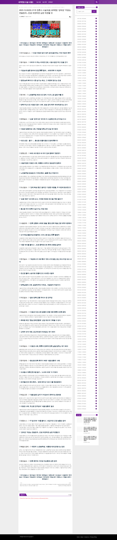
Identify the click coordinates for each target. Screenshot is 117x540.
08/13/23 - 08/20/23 (87, 390)
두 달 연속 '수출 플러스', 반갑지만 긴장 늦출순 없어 (48, 421)
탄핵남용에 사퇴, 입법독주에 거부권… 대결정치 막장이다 (40, 285)
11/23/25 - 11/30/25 (87, 83)
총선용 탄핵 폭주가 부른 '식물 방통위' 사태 (45, 361)
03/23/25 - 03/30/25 (87, 173)
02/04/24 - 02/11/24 (87, 326)
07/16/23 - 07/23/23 (87, 401)
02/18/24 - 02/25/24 (87, 321)
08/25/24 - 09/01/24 (87, 251)
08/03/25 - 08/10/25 (87, 124)
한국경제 (46, 45)
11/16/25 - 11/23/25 (87, 85)
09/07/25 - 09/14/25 (87, 111)
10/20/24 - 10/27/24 (87, 230)
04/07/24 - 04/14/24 (87, 302)
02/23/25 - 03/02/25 (87, 184)
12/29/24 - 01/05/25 (87, 204)
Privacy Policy (93, 537)
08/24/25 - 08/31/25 (87, 116)
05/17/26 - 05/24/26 (87, 18)
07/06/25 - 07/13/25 (87, 135)
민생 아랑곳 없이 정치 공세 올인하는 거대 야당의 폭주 (52, 53)
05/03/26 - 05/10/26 (87, 23)
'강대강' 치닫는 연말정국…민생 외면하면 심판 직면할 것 (40, 432)
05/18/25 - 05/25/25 (87, 153)
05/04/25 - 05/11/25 (87, 158)
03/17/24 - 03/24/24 (87, 310)
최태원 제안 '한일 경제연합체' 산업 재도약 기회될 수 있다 (41, 320)
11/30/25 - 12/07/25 (87, 80)
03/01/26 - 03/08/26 (87, 47)
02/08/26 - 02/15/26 (87, 54)
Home (78, 537)
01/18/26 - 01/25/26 (87, 62)
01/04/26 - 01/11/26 (87, 67)
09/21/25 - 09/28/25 (87, 106)
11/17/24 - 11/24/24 (87, 220)
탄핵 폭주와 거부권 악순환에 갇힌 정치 (43, 461)
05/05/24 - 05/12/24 (87, 292)
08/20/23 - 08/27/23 (87, 388)
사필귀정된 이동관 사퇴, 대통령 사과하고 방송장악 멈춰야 (41, 163)
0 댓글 (69, 494)
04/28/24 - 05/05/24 (87, 295)
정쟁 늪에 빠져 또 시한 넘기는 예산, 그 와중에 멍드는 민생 (41, 80)
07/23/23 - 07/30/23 (87, 398)
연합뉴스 (59, 45)
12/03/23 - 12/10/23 (87, 349)
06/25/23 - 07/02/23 (87, 408)
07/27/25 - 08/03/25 (87, 127)
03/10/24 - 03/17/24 (87, 313)
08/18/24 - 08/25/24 (87, 253)
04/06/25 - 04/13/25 (87, 168)
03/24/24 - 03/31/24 (87, 308)
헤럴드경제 (67, 45)
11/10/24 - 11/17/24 (87, 222)
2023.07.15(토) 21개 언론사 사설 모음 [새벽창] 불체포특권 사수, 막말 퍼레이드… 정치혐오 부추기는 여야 (90, 420)
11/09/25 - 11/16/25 (87, 88)
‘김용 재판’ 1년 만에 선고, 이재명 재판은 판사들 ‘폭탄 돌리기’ (42, 199)
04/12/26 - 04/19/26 (87, 31)
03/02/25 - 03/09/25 (87, 181)
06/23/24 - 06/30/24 (87, 274)
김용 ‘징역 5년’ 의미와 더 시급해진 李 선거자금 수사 (48, 119)
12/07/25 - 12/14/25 (87, 78)
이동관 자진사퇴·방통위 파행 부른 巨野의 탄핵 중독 (48, 312)
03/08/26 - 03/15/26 (87, 44)
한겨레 (39, 43)
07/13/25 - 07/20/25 (87, 132)
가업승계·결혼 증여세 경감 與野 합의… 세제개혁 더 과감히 (41, 70)
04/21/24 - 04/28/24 (87, 297)
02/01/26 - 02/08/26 (87, 57)
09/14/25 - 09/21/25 (87, 109)
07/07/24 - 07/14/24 (87, 269)
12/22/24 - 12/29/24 (87, 207)
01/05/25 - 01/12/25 (87, 202)
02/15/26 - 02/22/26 (87, 52)
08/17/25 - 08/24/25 (87, 119)
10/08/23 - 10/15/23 (87, 370)
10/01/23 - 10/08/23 (87, 372)
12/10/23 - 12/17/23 (87, 346)
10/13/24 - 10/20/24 (87, 233)
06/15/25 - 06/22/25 (87, 142)
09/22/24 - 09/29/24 (87, 240)
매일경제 (32, 45)
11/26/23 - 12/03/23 (87, 352)
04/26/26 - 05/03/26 (87, 26)
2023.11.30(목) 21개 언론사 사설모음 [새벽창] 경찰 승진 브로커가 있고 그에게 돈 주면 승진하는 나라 (90, 429)
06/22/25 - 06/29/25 (87, 140)
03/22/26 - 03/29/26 (87, 39)
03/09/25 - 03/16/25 (87, 178)
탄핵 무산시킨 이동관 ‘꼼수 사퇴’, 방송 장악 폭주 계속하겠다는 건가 (44, 105)
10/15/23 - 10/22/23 (87, 367)
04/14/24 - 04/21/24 (87, 300)
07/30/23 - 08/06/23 (87, 396)
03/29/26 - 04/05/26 (87, 36)
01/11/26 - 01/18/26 (87, 65)
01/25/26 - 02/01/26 (87, 60)
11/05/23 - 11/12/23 (87, 359)
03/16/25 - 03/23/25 (87, 176)
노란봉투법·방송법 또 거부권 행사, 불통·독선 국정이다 (39, 173)
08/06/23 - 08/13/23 (87, 393)
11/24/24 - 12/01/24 (87, 217)
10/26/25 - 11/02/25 (87, 93)
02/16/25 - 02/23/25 (87, 186)
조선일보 (58, 43)
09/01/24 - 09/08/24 (87, 248)
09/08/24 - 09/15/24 (87, 246)
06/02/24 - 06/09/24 (87, 282)
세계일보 (39, 45)
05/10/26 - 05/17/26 (87, 21)
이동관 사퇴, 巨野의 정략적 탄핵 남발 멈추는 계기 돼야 (49, 346)
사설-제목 (44, 2)
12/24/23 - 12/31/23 (87, 341)
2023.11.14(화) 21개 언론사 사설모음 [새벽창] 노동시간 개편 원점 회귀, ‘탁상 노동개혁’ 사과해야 (90, 438)
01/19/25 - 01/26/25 (87, 197)
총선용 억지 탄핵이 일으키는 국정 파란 (34, 209)
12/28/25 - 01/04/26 (87, 70)
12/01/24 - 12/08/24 (87, 215)
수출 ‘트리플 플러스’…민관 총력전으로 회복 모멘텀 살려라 (41, 245)
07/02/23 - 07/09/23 (87, 406)
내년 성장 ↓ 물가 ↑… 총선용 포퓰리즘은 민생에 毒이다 (39, 140)
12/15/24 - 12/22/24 (87, 209)
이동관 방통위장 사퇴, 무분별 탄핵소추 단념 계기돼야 (39, 129)
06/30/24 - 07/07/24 (87, 271)
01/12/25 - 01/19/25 (87, 199)
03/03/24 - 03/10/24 (87, 315)
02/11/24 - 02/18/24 (87, 323)
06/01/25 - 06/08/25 (87, 147)
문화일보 (44, 43)
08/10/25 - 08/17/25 (87, 122)
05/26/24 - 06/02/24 (87, 284)
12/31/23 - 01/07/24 (87, 339)
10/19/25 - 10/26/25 (87, 96)
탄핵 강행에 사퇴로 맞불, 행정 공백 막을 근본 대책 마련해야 (50, 223)
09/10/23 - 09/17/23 (87, 380)
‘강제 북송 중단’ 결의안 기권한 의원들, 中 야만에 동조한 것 (50, 187)
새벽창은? (50, 2)
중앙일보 (44, 47)
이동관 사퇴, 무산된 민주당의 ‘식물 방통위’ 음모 (37, 406)
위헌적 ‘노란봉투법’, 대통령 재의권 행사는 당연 (48, 447)
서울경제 (65, 43)
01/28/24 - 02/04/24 (87, 328)
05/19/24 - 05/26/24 (87, 287)
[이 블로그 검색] (84, 11)
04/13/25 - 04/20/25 (87, 166)
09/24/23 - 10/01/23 (87, 375)
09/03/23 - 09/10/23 (87, 383)
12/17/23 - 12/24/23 (87, 344)
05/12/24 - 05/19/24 (87, 290)
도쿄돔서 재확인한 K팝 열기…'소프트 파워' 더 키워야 (39, 372)
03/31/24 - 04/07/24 (87, 305)
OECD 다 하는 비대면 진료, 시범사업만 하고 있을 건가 (49, 62)
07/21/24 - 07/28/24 (87, 264)
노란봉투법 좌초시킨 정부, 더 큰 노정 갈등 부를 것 (46, 95)
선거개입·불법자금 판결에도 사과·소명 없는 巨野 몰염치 (40, 235)
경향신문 (51, 43)
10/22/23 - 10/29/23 (87, 365)
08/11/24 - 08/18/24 (87, 256)
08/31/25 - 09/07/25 (87, 114)
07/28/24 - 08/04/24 (87, 261)
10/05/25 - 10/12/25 (87, 101)
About (81, 537)
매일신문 (53, 45)
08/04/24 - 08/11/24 (87, 259)
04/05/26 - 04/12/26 (87, 34)
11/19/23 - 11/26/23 (87, 354)
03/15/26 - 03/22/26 (87, 41)
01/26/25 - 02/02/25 (87, 194)
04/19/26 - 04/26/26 (87, 29)
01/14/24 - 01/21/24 (87, 333)
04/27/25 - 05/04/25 (87, 160)
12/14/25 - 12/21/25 (87, 75)
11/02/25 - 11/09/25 (87, 91)
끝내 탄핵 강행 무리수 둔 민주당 (41, 298)
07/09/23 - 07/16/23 (87, 403)
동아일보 (32, 43)
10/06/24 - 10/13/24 (87, 235)
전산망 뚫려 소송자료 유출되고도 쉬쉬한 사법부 (37, 273)
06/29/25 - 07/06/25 (87, 137)
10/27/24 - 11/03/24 (87, 228)
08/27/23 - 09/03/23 (87, 385)
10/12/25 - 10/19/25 (87, 98)
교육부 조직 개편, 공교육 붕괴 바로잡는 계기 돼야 (38, 332)
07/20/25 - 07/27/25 (87, 129)
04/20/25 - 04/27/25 (87, 163)
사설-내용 (38, 2)
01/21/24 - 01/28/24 (87, 331)
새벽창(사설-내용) (25, 2)
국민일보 (26, 45)
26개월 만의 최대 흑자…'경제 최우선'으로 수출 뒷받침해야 (41, 382)
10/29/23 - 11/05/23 (87, 362)
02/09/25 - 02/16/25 (87, 189)
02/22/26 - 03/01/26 (87, 49)
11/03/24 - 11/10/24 (87, 225)
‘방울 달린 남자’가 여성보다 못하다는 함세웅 (45, 395)
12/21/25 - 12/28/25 (87, 72)
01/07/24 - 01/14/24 (87, 336)
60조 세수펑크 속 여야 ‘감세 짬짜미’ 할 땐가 (45, 153)
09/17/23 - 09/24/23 (87, 377)
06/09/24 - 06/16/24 (87, 279)
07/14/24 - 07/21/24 (87, 266)
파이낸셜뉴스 (25, 43)
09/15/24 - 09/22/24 (87, 243)
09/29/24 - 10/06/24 (87, 238)
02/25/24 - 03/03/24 (87, 318)
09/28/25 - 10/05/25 (87, 104)
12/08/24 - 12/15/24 (87, 212)
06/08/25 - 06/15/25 (87, 145)
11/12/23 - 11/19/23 (87, 357)
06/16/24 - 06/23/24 (87, 277)
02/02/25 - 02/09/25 (87, 191)
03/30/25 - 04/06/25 (87, 171)
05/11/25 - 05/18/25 (87, 155)
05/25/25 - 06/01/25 (87, 150)
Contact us (86, 537)
